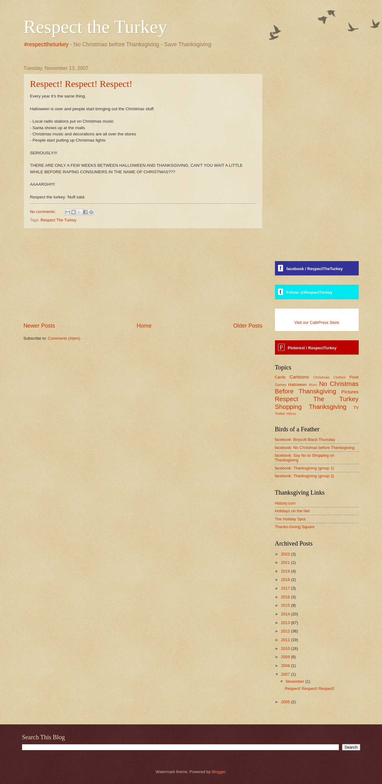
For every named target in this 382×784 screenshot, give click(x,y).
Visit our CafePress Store (316, 322)
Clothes (339, 377)
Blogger (218, 771)
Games (280, 385)
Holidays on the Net (292, 511)
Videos (291, 413)
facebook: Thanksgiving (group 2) (304, 476)
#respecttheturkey (46, 44)
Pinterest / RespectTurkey (312, 348)
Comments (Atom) (64, 338)
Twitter (280, 413)
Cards (280, 377)
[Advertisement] (143, 275)
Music (313, 385)
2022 (286, 554)
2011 (286, 639)
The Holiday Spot (290, 519)
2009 (286, 657)
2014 (286, 614)
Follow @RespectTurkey (309, 292)
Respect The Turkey (58, 220)
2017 (286, 588)
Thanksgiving (327, 406)
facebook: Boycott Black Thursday (305, 439)
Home (144, 326)
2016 (286, 597)
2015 (286, 605)
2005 (286, 702)
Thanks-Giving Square (295, 526)
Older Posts (247, 326)
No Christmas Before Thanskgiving (317, 387)
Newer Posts (39, 326)
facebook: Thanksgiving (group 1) (304, 468)
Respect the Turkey (95, 26)
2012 (286, 631)
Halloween (297, 384)
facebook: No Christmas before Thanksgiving (315, 447)
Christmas (321, 377)
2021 (286, 562)
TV (355, 407)
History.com (285, 503)
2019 (286, 571)
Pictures (350, 391)
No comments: (43, 211)
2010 (286, 648)
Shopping (288, 406)
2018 (286, 579)
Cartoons (299, 376)
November (295, 681)
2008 (286, 665)
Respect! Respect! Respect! (81, 84)
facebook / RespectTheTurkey (314, 268)
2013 (286, 622)
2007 (286, 674)
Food (353, 377)
